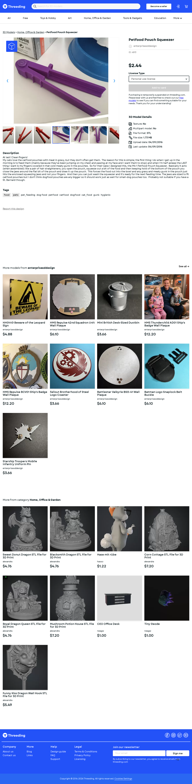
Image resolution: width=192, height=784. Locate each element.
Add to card (159, 87)
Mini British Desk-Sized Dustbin (118, 323)
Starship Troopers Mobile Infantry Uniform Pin (20, 463)
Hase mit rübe (106, 555)
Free (25, 18)
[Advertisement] (89, 237)
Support (55, 759)
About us (8, 751)
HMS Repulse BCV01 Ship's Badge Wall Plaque (25, 393)
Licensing (79, 759)
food (6, 195)
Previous (7, 80)
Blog (29, 751)
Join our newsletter (126, 747)
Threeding (14, 6)
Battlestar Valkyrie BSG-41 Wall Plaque (118, 393)
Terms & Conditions (85, 751)
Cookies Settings (123, 778)
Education (160, 18)
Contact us (9, 755)
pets (15, 195)
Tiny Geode (152, 624)
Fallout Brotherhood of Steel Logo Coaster (69, 393)
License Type (137, 73)
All (9, 18)
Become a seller (159, 6)
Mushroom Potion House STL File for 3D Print (72, 625)
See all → (184, 266)
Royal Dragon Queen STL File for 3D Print (24, 625)
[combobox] (159, 79)
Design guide (58, 751)
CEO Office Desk (108, 624)
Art (70, 18)
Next (114, 80)
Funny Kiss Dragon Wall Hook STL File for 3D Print (25, 695)
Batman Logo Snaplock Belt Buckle (163, 393)
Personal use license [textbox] (143, 79)
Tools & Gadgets (132, 18)
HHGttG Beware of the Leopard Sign (24, 324)
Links (30, 755)
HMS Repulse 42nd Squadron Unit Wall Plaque (72, 324)
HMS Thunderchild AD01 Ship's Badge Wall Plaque (164, 324)
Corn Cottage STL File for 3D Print (163, 556)
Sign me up (178, 754)
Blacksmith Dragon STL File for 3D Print (71, 556)
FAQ (53, 755)
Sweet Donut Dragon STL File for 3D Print (24, 556)
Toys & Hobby (48, 18)
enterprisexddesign (145, 46)
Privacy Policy (82, 755)
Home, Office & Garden (97, 18)
